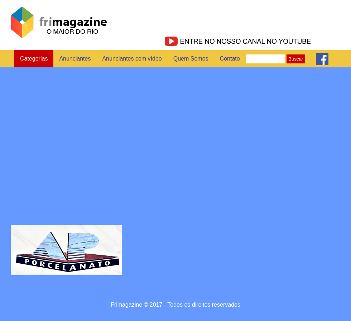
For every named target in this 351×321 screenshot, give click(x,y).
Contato (230, 59)
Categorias (34, 59)
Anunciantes (75, 59)
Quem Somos (190, 59)
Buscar (295, 59)
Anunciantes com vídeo (132, 59)
